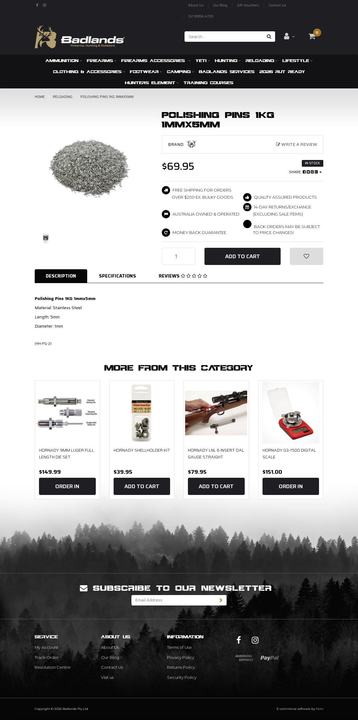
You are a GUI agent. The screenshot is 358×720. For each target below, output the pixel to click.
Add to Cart (242, 256)
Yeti (203, 60)
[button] (306, 256)
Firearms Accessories (156, 60)
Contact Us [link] (112, 667)
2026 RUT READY (282, 71)
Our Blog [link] (110, 657)
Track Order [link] (47, 657)
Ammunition (63, 60)
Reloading (262, 60)
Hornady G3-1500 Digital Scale (289, 453)
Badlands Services (227, 71)
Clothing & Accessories (89, 71)
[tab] (61, 276)
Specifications (117, 276)
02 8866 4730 (201, 16)
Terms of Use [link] (179, 647)
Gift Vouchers (248, 5)
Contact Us (277, 5)
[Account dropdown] (289, 36)
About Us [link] (110, 647)
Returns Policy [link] (181, 667)
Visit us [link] (107, 677)
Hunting (228, 60)
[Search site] (269, 36)
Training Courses (208, 82)
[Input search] (224, 36)
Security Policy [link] (182, 677)
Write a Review (296, 144)
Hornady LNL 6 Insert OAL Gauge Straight (216, 453)
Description (61, 276)
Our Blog (220, 5)
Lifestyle (297, 60)
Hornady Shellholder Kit (142, 450)
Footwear (146, 71)
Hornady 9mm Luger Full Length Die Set (66, 453)
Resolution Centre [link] (53, 667)
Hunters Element (152, 82)
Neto (319, 709)
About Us (196, 5)
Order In (67, 486)
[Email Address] (173, 600)
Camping (180, 71)
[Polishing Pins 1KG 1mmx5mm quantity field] (178, 256)
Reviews (183, 276)
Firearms (101, 60)
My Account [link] (46, 647)
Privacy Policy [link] (180, 657)
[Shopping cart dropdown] (312, 36)
